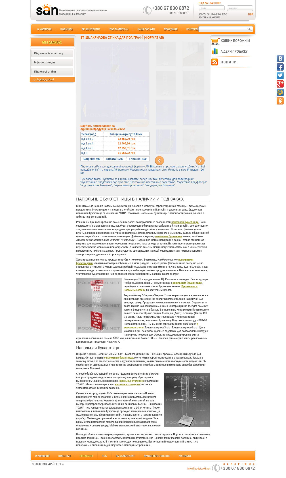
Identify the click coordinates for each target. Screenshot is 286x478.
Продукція (170, 29)
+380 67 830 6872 (170, 8)
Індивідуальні (45, 79)
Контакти (192, 29)
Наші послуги (146, 29)
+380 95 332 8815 (178, 13)
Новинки (66, 29)
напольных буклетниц (131, 380)
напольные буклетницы (168, 236)
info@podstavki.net (198, 468)
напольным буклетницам (187, 282)
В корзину (137, 123)
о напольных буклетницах (119, 357)
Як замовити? (91, 29)
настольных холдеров (127, 384)
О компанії (44, 29)
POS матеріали (118, 29)
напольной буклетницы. (185, 222)
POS (104, 455)
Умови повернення (157, 455)
